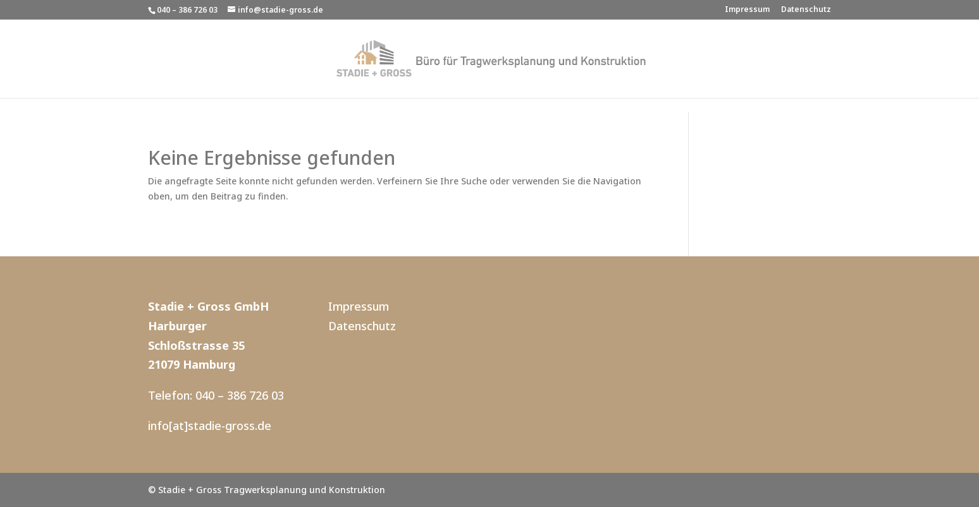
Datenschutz (806, 10)
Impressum (747, 10)
